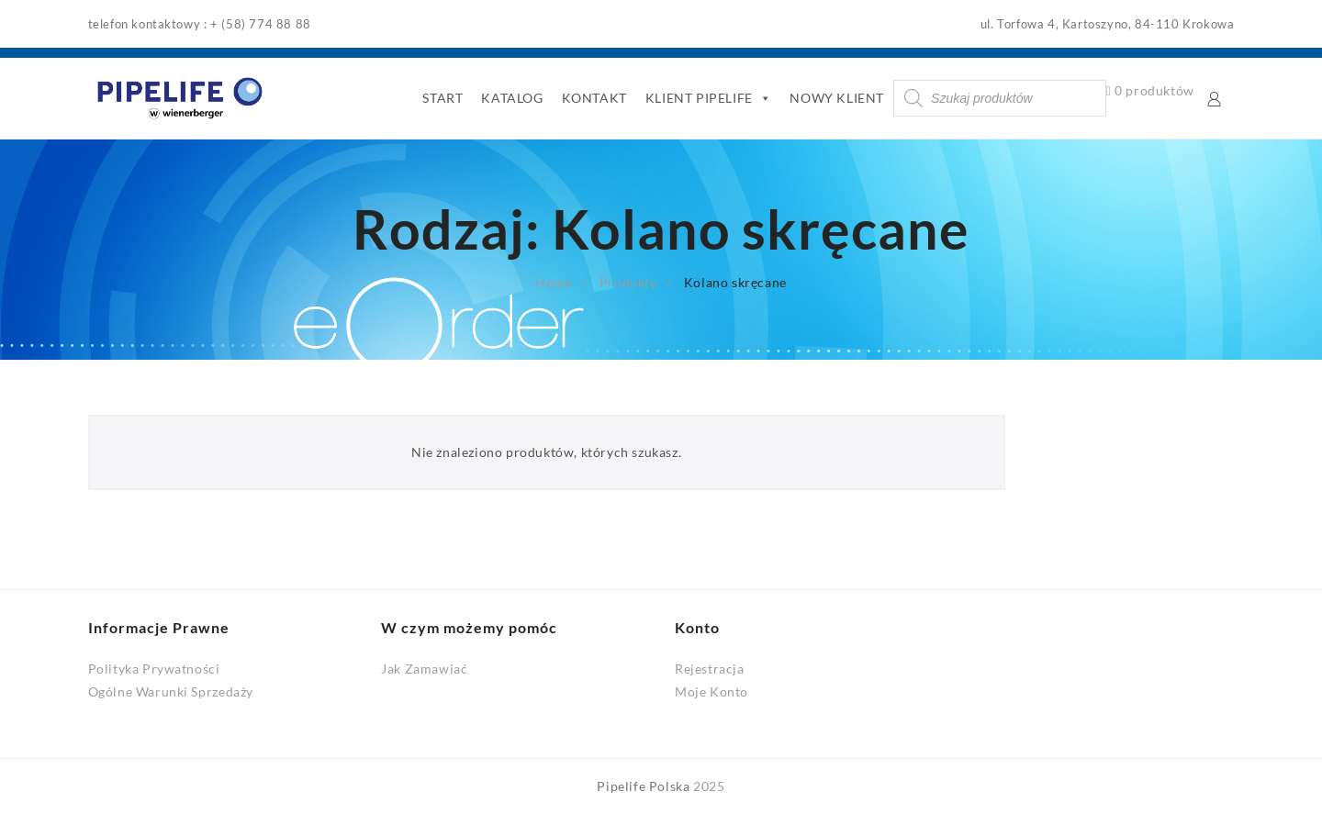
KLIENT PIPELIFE (708, 98)
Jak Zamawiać (424, 668)
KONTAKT (594, 98)
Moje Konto (711, 691)
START (442, 98)
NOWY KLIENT (837, 98)
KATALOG (512, 98)
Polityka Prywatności (154, 668)
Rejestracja (710, 668)
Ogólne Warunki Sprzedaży (170, 691)
